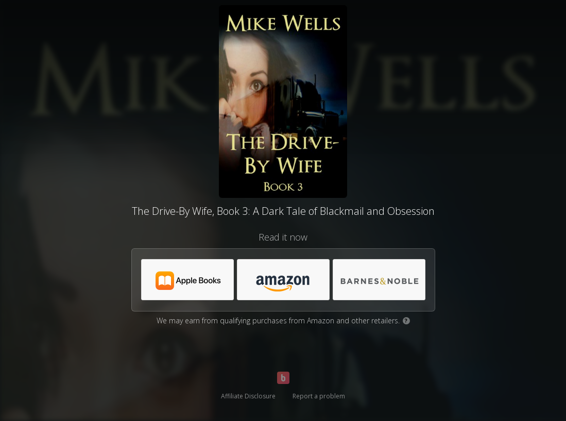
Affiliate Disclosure (248, 396)
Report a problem (319, 396)
